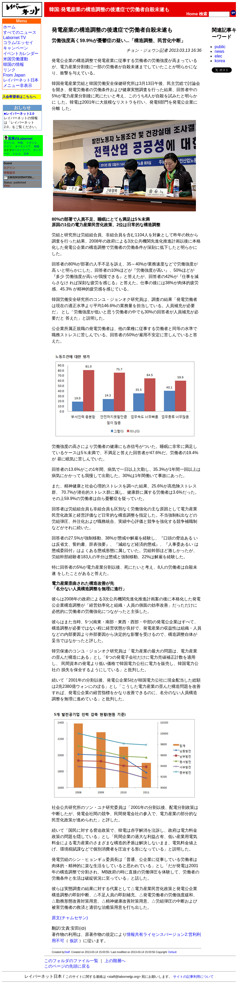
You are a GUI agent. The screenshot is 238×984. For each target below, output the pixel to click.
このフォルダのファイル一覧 (71, 960)
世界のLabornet (20, 139)
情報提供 (9, 172)
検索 (203, 14)
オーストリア (23, 146)
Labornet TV (14, 37)
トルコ (16, 153)
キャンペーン (15, 48)
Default (172, 952)
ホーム (9, 27)
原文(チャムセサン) (70, 918)
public (220, 47)
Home (192, 14)
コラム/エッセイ (18, 42)
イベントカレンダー (20, 53)
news (219, 51)
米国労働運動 (15, 59)
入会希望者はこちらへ (19, 97)
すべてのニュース (19, 32)
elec (218, 56)
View (7, 185)
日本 (26, 153)
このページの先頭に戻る (67, 966)
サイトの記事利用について (193, 977)
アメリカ (9, 142)
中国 (20, 142)
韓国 (36, 146)
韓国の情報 (13, 64)
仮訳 (74, 940)
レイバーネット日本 (20, 80)
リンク (9, 70)
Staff (67, 952)
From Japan (14, 75)
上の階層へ (115, 960)
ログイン (9, 167)
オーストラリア (21, 150)
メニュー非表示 (17, 85)
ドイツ (8, 146)
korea (220, 61)
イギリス (31, 142)
